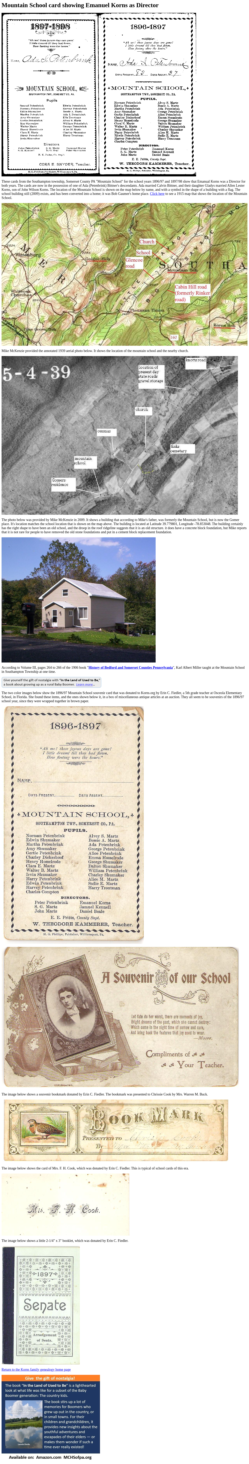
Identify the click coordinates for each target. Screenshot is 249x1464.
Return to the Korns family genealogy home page (36, 1370)
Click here (157, 194)
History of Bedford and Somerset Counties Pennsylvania (131, 668)
